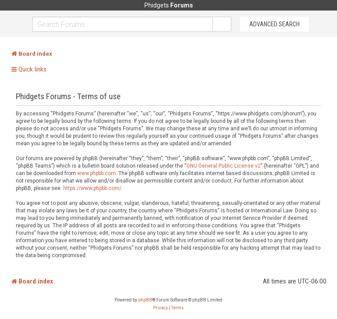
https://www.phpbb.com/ (92, 188)
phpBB (145, 299)
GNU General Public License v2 (223, 166)
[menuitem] (160, 308)
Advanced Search (274, 24)
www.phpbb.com (96, 173)
